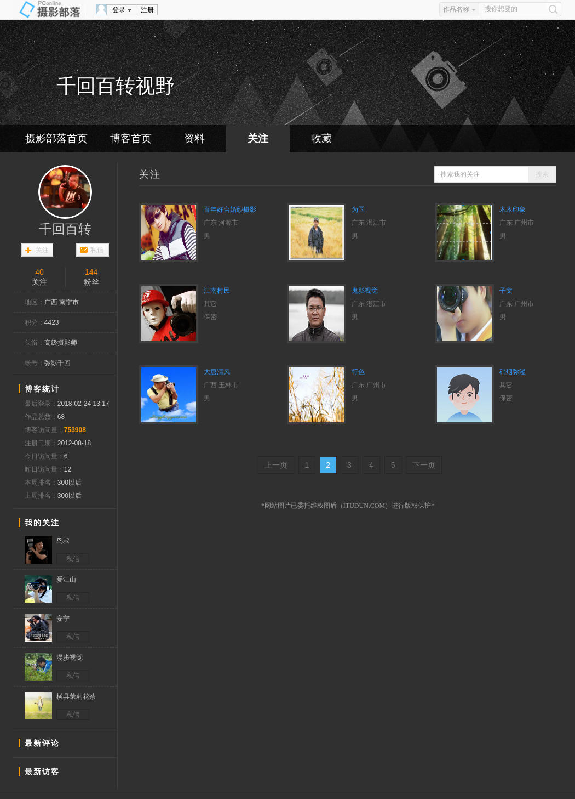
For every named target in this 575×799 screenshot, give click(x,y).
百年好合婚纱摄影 (230, 209)
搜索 (542, 174)
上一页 (276, 465)
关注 (258, 138)
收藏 (321, 138)
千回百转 (65, 229)
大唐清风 (217, 372)
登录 (118, 10)
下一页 (423, 465)
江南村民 (217, 290)
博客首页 (131, 138)
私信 (97, 250)
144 (91, 272)
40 (39, 272)
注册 (147, 10)
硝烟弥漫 (512, 372)
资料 (194, 138)
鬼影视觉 (365, 290)
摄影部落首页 (56, 138)
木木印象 (512, 209)
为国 (358, 209)
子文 (506, 290)
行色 (358, 372)
